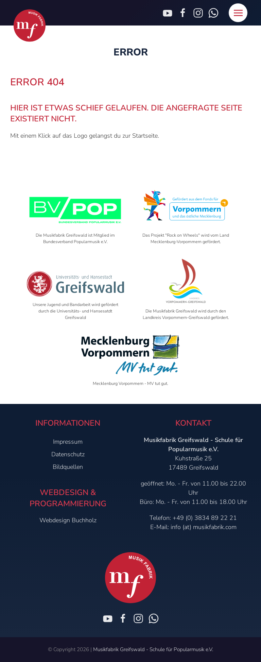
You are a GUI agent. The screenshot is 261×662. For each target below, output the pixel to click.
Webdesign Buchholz (68, 520)
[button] (238, 12)
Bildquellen (68, 467)
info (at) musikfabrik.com (204, 527)
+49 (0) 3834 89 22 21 (205, 518)
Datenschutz (68, 454)
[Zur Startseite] (30, 26)
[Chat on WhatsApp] (154, 618)
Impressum (68, 442)
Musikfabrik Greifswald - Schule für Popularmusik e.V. (153, 649)
